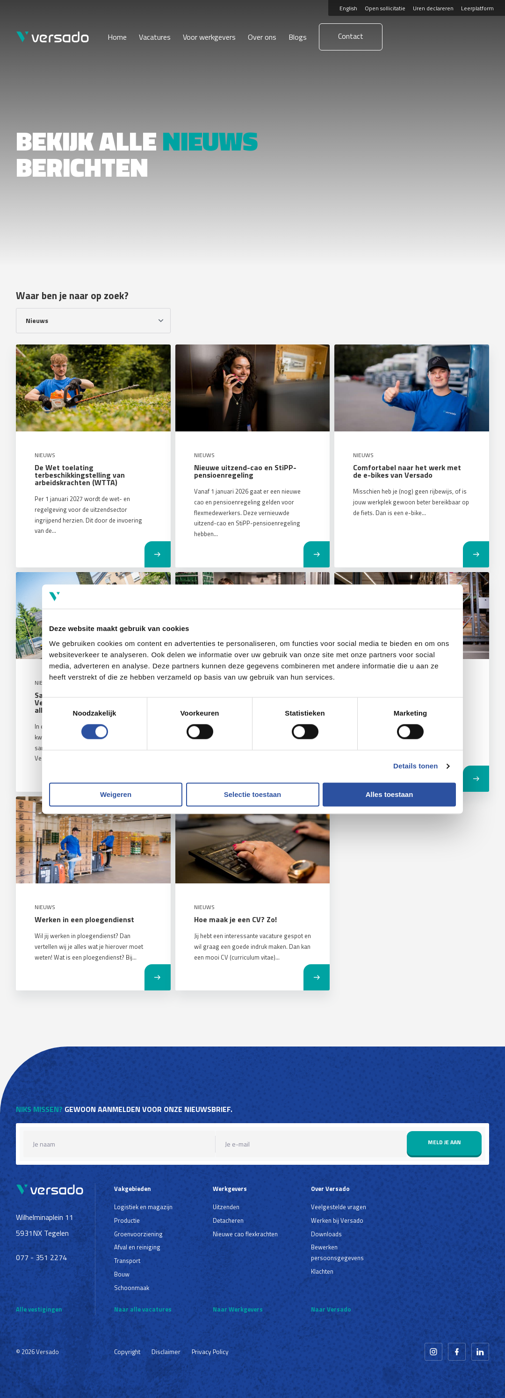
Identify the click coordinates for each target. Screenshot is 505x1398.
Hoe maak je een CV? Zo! (235, 919)
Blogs (298, 37)
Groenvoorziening (138, 1234)
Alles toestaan (389, 794)
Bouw (122, 1274)
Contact (350, 36)
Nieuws (45, 455)
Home (117, 37)
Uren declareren (433, 8)
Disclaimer (166, 1351)
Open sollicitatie (385, 8)
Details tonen (415, 766)
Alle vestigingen (39, 1309)
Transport (127, 1260)
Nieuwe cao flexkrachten (245, 1234)
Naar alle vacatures (143, 1309)
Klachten (322, 1271)
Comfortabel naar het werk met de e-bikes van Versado (407, 471)
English (348, 8)
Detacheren (228, 1220)
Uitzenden (226, 1207)
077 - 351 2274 (41, 1257)
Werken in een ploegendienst (84, 919)
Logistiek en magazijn (143, 1207)
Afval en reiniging (137, 1247)
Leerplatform (477, 8)
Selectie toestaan (252, 794)
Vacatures (155, 37)
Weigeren (115, 794)
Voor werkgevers (209, 37)
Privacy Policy (210, 1351)
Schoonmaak (131, 1287)
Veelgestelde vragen (338, 1207)
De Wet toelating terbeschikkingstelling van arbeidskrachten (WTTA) (80, 475)
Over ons (262, 37)
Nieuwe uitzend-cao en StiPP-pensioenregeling (245, 471)
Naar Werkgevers (238, 1309)
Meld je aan (444, 1142)
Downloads (326, 1234)
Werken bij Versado (337, 1220)
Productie (127, 1220)
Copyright (127, 1351)
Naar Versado (331, 1309)
